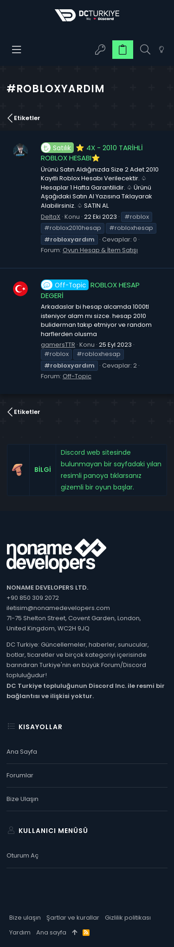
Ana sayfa (21, 751)
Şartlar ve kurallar (72, 917)
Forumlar (19, 775)
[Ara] (145, 49)
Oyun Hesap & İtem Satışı (100, 250)
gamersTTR (58, 344)
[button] (16, 49)
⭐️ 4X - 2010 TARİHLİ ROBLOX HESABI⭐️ (92, 153)
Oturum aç (22, 855)
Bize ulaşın (22, 798)
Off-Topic (77, 376)
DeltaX (50, 216)
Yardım (20, 932)
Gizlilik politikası (128, 917)
